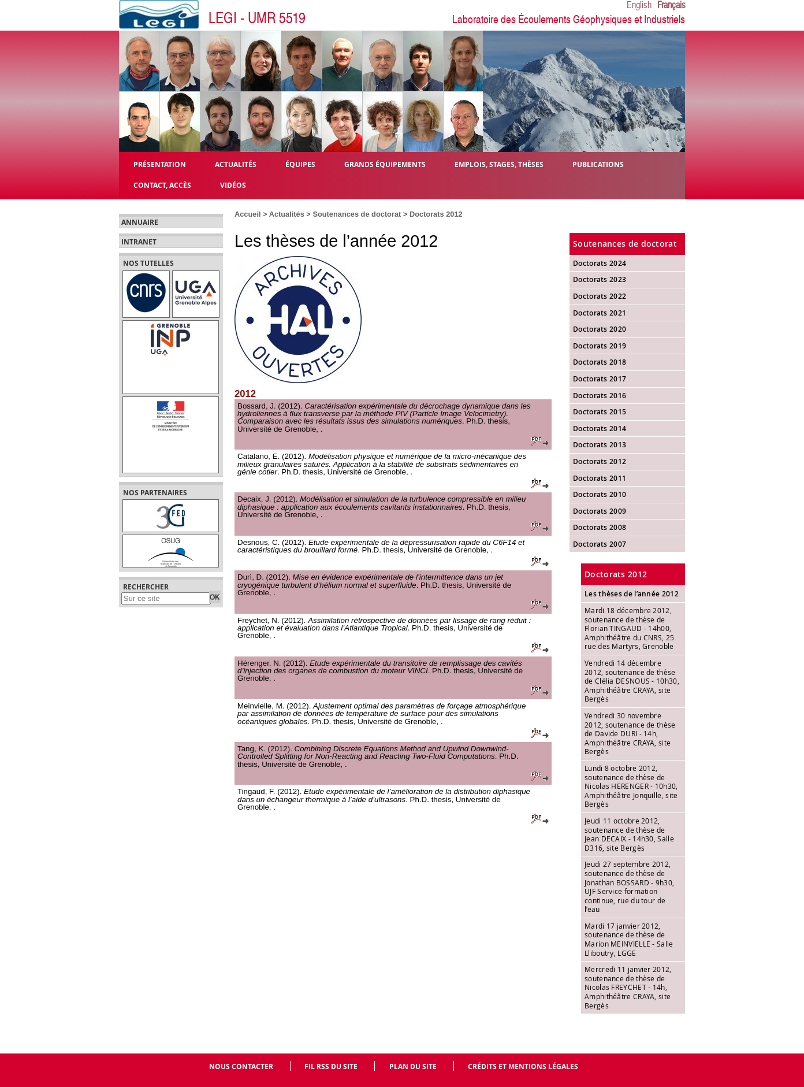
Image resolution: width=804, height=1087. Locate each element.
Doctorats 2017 (599, 379)
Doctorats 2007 (599, 544)
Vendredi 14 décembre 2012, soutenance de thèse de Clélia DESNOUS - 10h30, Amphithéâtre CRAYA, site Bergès (632, 680)
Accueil (247, 214)
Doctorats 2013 (599, 445)
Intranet (139, 242)
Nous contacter (241, 1066)
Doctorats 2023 (599, 279)
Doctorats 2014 (599, 428)
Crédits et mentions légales (523, 1066)
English (639, 5)
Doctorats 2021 (599, 313)
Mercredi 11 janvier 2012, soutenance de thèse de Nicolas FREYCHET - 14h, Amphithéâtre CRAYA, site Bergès (628, 987)
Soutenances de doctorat (356, 214)
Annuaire (139, 222)
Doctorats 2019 (599, 346)
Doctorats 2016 (599, 395)
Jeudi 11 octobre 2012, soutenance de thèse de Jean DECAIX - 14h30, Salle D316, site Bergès (629, 834)
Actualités (286, 214)
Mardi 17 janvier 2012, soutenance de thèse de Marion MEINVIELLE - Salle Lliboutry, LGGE (629, 939)
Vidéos (233, 184)
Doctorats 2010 (599, 494)
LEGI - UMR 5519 (257, 18)
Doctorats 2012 (436, 214)
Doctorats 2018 (599, 362)
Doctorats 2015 (599, 412)
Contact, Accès (162, 184)
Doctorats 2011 (599, 478)
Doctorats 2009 (599, 511)
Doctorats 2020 (599, 329)
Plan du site (413, 1066)
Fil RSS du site (331, 1066)
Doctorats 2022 (599, 296)
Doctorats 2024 (599, 263)
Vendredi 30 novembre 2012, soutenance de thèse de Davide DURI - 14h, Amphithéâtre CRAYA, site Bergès (630, 733)
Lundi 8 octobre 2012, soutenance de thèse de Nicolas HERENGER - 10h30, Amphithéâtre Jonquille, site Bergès (631, 785)
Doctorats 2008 (599, 527)
